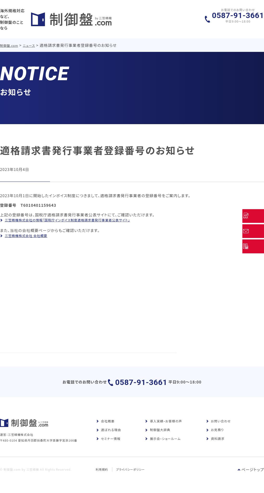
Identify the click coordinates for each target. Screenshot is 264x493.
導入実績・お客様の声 (163, 428)
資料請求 (215, 445)
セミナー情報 (108, 445)
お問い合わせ (218, 428)
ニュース (29, 40)
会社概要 (105, 428)
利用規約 (102, 483)
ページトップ (251, 483)
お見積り (215, 436)
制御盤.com (9, 40)
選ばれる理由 (108, 436)
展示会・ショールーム (163, 445)
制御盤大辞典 (157, 436)
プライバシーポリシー (130, 483)
